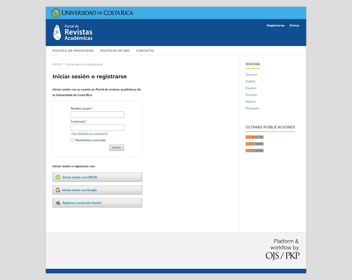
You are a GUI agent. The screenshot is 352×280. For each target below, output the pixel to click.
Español (251, 88)
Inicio (57, 64)
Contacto (145, 50)
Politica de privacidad (73, 50)
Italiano (251, 101)
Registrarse (275, 25)
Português (253, 108)
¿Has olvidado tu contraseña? (89, 133)
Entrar (294, 25)
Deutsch (251, 74)
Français (251, 95)
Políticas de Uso (115, 50)
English (250, 81)
